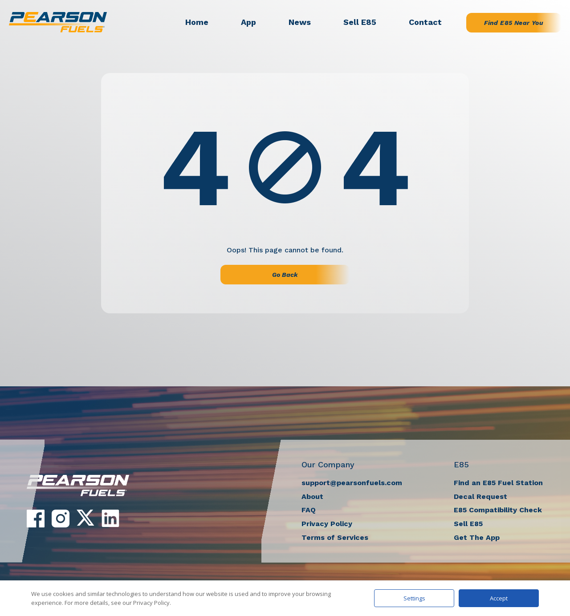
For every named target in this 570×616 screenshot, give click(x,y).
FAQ (308, 510)
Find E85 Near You (513, 22)
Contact (425, 22)
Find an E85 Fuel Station (498, 482)
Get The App (477, 537)
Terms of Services (334, 537)
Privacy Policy (326, 523)
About (312, 496)
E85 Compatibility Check (498, 510)
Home (196, 22)
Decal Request (480, 496)
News (300, 22)
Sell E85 (359, 22)
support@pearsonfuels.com (351, 482)
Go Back (285, 274)
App (248, 22)
